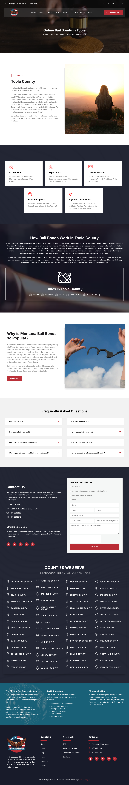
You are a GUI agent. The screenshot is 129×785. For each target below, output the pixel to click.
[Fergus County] (7, 667)
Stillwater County (110, 615)
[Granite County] (37, 616)
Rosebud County (108, 589)
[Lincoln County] (37, 662)
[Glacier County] (37, 600)
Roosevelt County (109, 582)
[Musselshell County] (67, 608)
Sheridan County (108, 602)
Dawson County (19, 648)
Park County (76, 615)
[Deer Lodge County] (7, 654)
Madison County (49, 669)
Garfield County (49, 594)
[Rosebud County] (96, 588)
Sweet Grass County (110, 622)
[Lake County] (37, 642)
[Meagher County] (67, 588)
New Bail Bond (77, 487)
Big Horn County (19, 589)
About (42, 12)
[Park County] (67, 615)
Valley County (107, 648)
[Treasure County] (96, 641)
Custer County (19, 635)
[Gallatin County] (37, 587)
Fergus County (19, 668)
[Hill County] (37, 622)
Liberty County (49, 655)
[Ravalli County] (67, 660)
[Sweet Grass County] (96, 621)
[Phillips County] (67, 628)
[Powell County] (67, 647)
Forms (66, 12)
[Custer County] (7, 634)
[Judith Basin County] (37, 635)
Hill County (47, 623)
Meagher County (79, 589)
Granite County (49, 616)
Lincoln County (49, 662)
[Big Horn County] (7, 588)
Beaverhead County (21, 582)
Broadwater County (21, 602)
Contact (92, 12)
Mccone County (78, 582)
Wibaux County (108, 661)
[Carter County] (7, 615)
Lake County (47, 642)
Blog (50, 12)
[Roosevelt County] (96, 582)
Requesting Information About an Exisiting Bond (89, 491)
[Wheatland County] (96, 654)
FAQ (57, 12)
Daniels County (19, 641)
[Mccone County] (67, 582)
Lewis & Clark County (52, 649)
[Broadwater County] (7, 601)
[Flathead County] (37, 581)
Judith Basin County (51, 636)
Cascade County (19, 622)
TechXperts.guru (84, 780)
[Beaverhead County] (7, 582)
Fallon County (18, 661)
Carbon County (19, 609)
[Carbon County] (7, 608)
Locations (79, 12)
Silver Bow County (109, 609)
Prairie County (78, 654)
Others (74, 500)
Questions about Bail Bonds (82, 496)
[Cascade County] (7, 621)
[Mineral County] (67, 595)
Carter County (19, 615)
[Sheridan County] (96, 601)
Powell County (78, 648)
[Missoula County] (67, 601)
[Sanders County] (96, 595)
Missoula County (79, 602)
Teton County (107, 628)
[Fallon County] (7, 660)
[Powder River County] (67, 641)
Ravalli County (78, 661)
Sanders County (108, 595)
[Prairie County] (67, 654)
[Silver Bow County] (96, 608)
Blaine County (18, 595)
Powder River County (81, 641)
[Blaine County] (7, 595)
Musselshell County (81, 609)
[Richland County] (67, 667)
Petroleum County (80, 622)
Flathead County (50, 581)
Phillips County (78, 628)
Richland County (79, 668)
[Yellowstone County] (96, 667)
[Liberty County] (37, 655)
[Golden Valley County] (37, 608)
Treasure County (109, 641)
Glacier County (49, 601)
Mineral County (78, 595)
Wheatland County (110, 654)
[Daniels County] (7, 641)
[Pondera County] (67, 634)
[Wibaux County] (96, 660)
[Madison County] (37, 668)
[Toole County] (96, 634)
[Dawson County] (7, 647)
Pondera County (78, 635)
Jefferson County (50, 629)
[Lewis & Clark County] (37, 648)
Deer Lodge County (21, 654)
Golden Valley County (48, 609)
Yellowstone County (111, 668)
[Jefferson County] (37, 629)
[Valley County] (96, 647)
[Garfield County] (37, 594)
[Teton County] (96, 628)
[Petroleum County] (67, 621)
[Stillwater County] (96, 615)
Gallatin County (49, 588)
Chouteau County (20, 628)
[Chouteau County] (7, 628)
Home (33, 12)
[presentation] (85, 539)
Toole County (107, 635)
